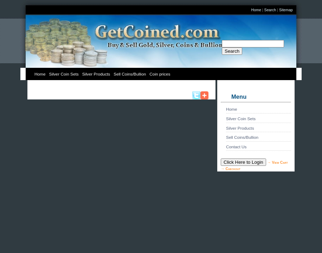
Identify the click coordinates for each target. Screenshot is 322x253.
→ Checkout (230, 169)
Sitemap (286, 10)
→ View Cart (277, 162)
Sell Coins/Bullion (130, 74)
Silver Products (96, 74)
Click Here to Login (243, 162)
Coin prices (159, 74)
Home (256, 10)
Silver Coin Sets (64, 74)
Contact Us (236, 146)
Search (270, 10)
